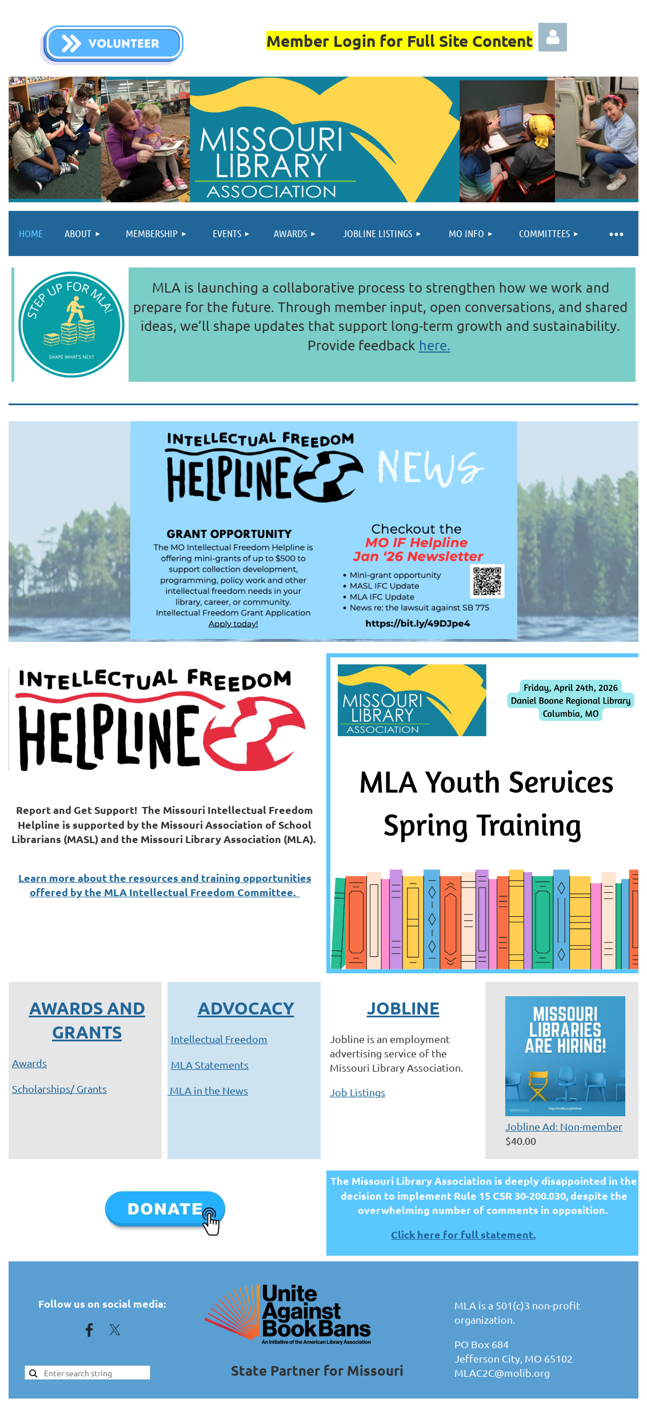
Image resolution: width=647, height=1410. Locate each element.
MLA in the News (207, 1090)
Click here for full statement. (463, 1234)
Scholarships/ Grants (59, 1089)
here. (434, 345)
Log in (552, 37)
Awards (29, 1063)
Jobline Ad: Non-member (563, 1126)
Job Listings (357, 1092)
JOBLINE (403, 1007)
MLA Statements (210, 1065)
